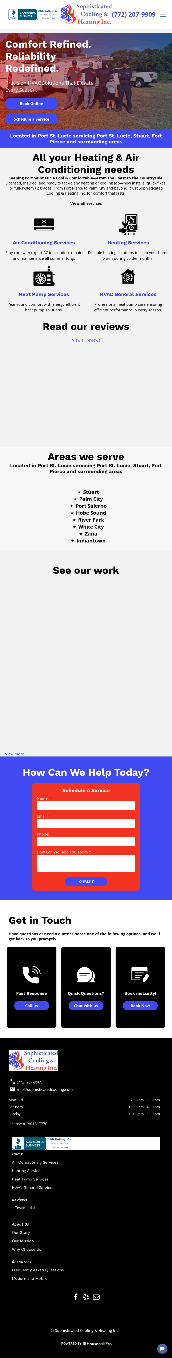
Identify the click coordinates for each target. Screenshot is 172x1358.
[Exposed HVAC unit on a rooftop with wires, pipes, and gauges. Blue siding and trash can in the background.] (31, 723)
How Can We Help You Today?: (64, 852)
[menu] (162, 16)
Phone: (43, 834)
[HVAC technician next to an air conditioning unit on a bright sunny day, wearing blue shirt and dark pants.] (31, 668)
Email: (42, 816)
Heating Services (128, 243)
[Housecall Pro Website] (97, 1344)
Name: (43, 798)
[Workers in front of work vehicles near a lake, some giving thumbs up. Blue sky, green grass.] (140, 614)
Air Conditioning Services (44, 243)
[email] (96, 1297)
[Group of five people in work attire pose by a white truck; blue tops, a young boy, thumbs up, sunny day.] (86, 668)
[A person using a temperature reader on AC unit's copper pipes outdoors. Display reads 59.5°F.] (140, 668)
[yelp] (86, 1297)
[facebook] (76, 1297)
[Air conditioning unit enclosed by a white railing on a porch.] (86, 723)
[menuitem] (85, 1261)
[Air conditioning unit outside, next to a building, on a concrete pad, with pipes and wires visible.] (86, 614)
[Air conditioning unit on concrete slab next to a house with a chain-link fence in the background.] (140, 723)
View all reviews (86, 340)
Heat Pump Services (44, 294)
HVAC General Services (128, 294)
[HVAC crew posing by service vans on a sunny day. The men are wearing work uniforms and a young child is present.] (31, 614)
